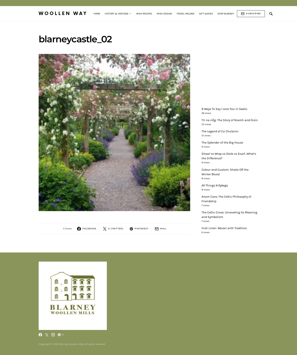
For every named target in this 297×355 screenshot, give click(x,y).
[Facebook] (40, 334)
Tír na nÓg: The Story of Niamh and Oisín (230, 120)
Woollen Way (63, 13)
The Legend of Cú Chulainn (220, 131)
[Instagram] (53, 334)
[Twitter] (46, 334)
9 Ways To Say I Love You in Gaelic (224, 109)
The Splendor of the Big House (222, 142)
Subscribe (251, 13)
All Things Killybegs (215, 185)
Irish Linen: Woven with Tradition (224, 228)
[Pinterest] (61, 334)
